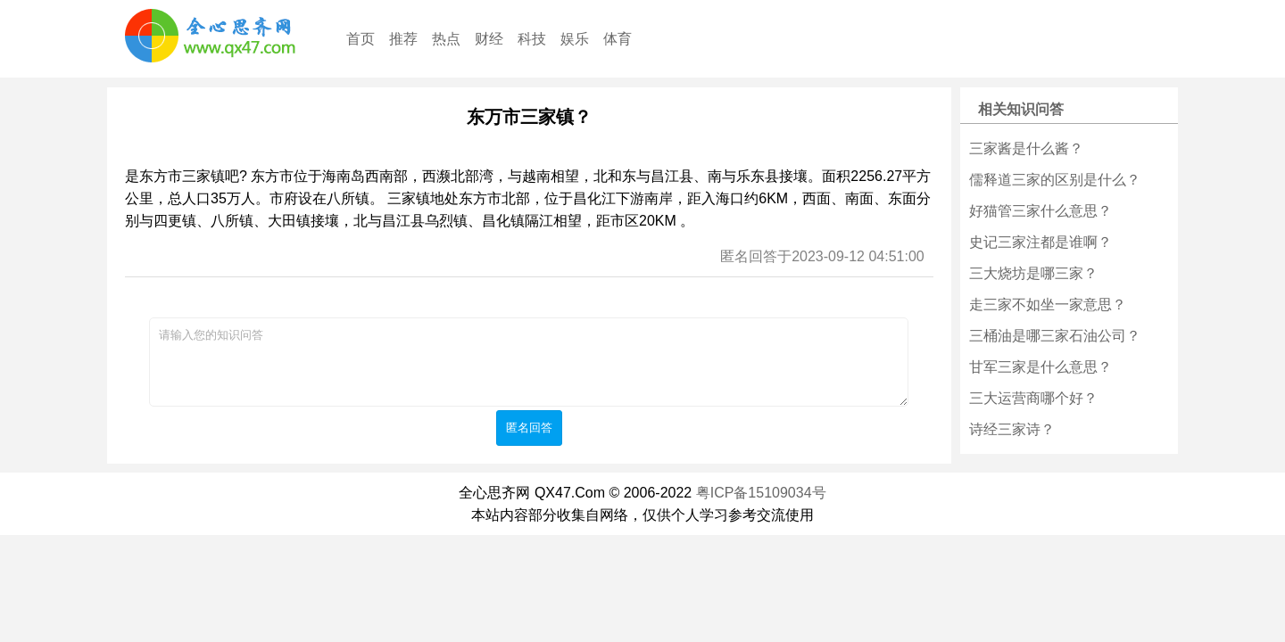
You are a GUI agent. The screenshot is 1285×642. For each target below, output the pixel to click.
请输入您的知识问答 (528, 362)
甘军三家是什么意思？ (1040, 366)
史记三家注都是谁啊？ (1040, 242)
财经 (489, 38)
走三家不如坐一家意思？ (1047, 304)
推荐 (403, 38)
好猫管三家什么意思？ (1040, 210)
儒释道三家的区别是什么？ (1054, 179)
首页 (360, 38)
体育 (617, 38)
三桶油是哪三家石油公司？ (1054, 335)
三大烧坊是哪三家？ (1033, 273)
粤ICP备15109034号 (761, 492)
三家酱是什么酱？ (1026, 148)
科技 (532, 38)
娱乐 (574, 38)
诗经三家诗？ (1012, 429)
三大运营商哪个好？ (1033, 398)
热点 (446, 38)
